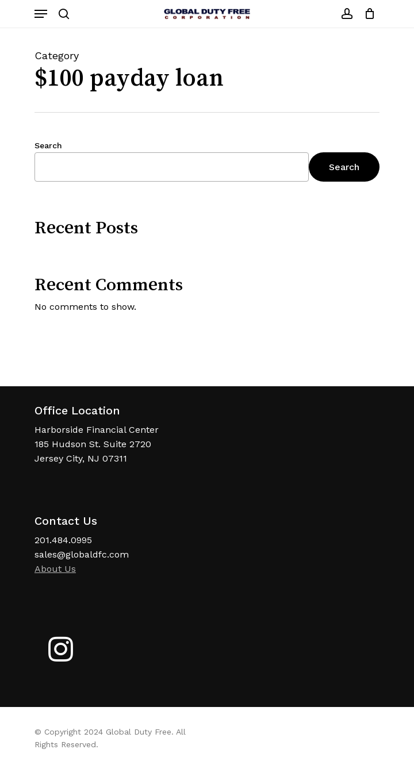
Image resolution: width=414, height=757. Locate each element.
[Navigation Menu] (40, 14)
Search (48, 145)
